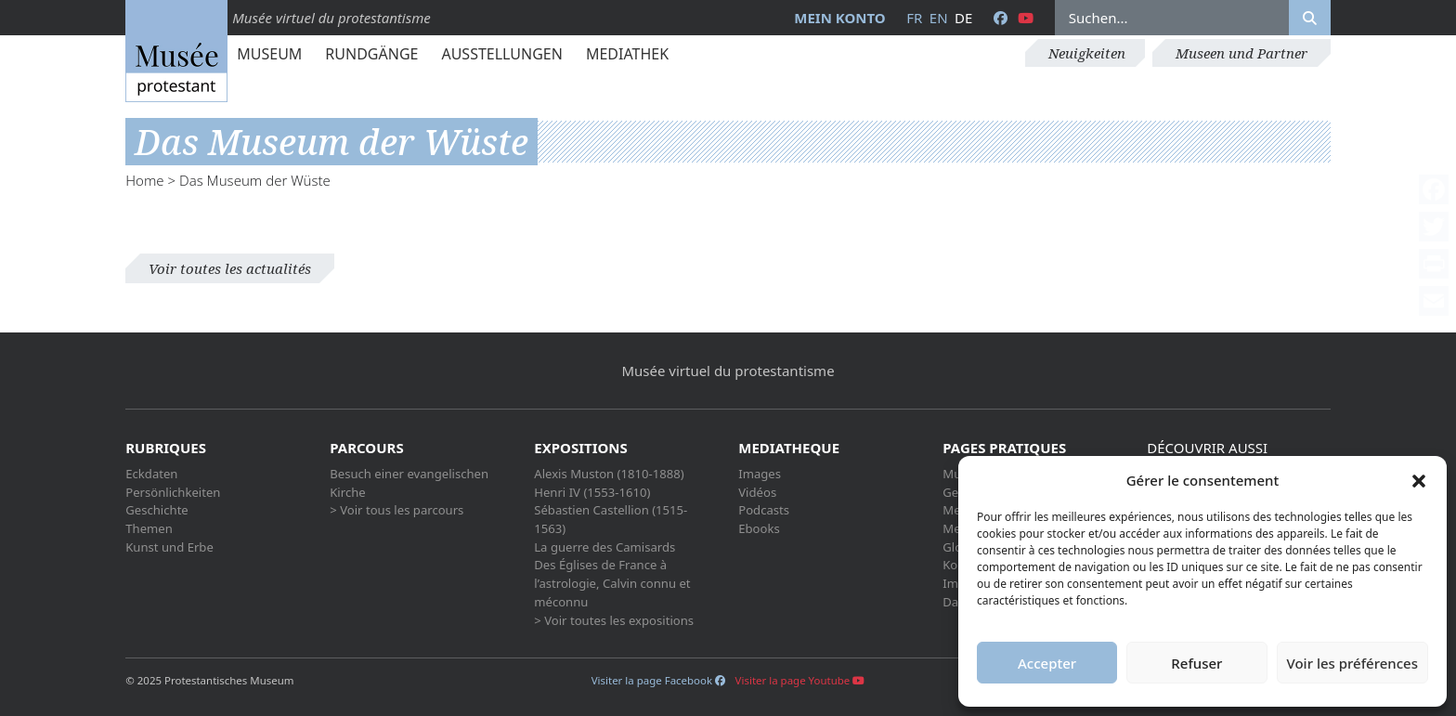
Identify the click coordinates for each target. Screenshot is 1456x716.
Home (144, 180)
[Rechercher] (1310, 17)
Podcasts (763, 509)
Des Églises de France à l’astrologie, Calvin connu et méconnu (612, 582)
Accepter (1047, 663)
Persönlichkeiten (172, 492)
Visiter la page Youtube (800, 680)
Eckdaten (151, 473)
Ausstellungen (501, 54)
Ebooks (759, 528)
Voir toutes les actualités (230, 268)
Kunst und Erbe (169, 547)
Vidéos (757, 492)
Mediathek (627, 54)
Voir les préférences (1352, 663)
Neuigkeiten (1086, 53)
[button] (1419, 480)
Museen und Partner (1241, 53)
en (939, 17)
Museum (269, 54)
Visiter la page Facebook (658, 680)
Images (759, 473)
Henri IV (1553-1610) (592, 492)
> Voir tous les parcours (396, 509)
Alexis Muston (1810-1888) (608, 473)
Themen (149, 528)
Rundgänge (371, 54)
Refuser (1196, 663)
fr (914, 17)
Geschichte (156, 509)
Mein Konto (839, 17)
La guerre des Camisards (604, 547)
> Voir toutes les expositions (614, 620)
